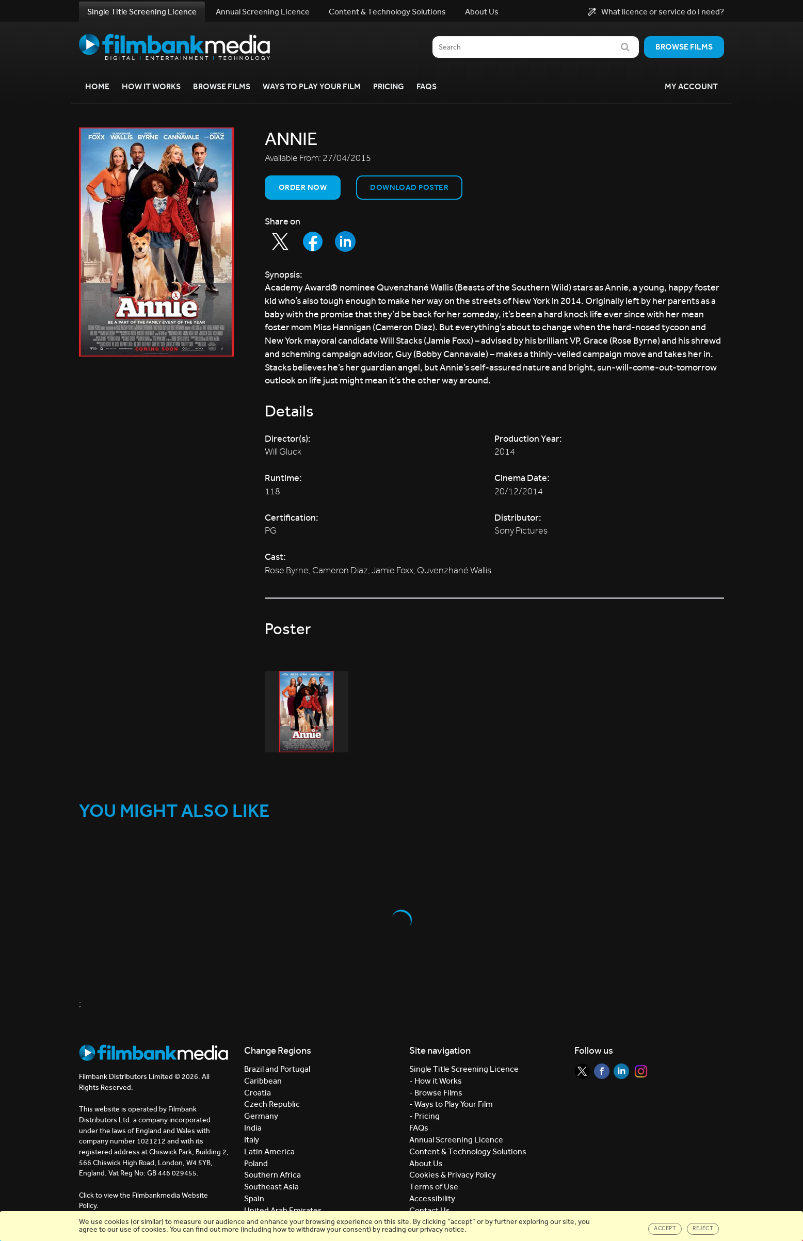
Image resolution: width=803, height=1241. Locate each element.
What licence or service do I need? (656, 12)
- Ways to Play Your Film (451, 1104)
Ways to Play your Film (312, 86)
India (253, 1128)
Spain (254, 1198)
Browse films (684, 47)
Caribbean (263, 1081)
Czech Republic (272, 1104)
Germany (261, 1116)
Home (97, 86)
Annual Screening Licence (263, 12)
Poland (256, 1163)
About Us (482, 12)
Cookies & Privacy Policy (452, 1175)
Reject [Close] (703, 1228)
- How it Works (435, 1081)
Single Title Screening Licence (142, 12)
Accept (665, 1228)
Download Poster (409, 187)
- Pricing (424, 1116)
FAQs (426, 86)
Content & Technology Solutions (387, 12)
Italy (251, 1140)
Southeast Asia (271, 1186)
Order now (303, 187)
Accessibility (432, 1198)
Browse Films (221, 86)
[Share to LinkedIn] (345, 241)
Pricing (388, 86)
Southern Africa (272, 1175)
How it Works (151, 86)
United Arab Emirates (283, 1210)
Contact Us (429, 1210)
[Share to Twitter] (280, 241)
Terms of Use (433, 1186)
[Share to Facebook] (312, 241)
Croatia (257, 1093)
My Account (691, 86)
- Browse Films (435, 1093)
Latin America (269, 1151)
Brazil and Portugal (277, 1069)
